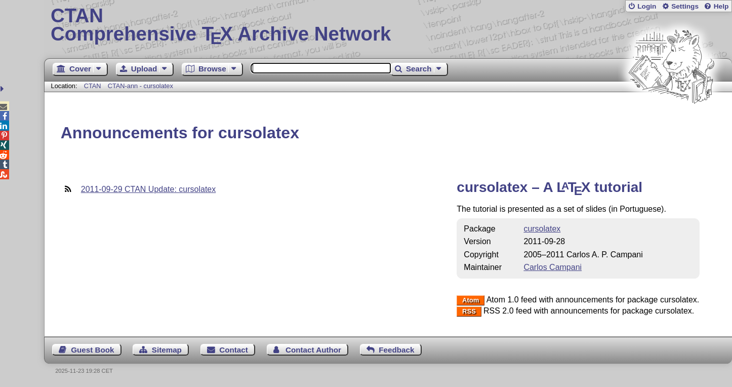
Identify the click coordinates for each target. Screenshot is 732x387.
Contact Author (313, 349)
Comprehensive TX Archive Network (388, 25)
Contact (233, 349)
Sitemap (167, 349)
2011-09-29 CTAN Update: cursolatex (148, 189)
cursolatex (541, 228)
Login (646, 6)
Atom (470, 300)
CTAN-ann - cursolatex (140, 86)
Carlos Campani (552, 267)
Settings (685, 6)
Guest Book (92, 349)
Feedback (396, 349)
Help (721, 6)
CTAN (92, 86)
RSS (469, 311)
